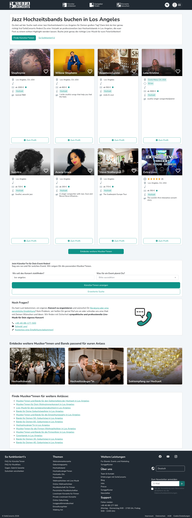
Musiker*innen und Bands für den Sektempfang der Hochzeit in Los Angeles (52, 400)
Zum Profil (31, 140)
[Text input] (165, 483)
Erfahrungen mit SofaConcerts (113, 477)
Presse (103, 486)
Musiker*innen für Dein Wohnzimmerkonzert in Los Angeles (45, 404)
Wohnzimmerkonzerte (62, 461)
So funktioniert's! (47, 37)
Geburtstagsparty (60, 464)
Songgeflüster (107, 464)
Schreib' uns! (21, 326)
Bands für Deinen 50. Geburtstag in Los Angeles (39, 418)
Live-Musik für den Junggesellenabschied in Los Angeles (43, 407)
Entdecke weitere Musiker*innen (96, 251)
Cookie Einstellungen (181, 516)
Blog (103, 480)
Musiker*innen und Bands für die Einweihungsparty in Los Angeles (48, 414)
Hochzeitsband (59, 468)
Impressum (149, 516)
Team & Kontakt (107, 474)
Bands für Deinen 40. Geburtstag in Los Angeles (39, 442)
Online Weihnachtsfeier (62, 484)
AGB (169, 516)
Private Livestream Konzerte (64, 497)
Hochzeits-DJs (59, 474)
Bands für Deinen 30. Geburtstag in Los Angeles (39, 439)
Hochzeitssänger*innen (62, 471)
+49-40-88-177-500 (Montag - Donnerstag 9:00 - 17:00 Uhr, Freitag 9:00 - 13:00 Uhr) (120, 508)
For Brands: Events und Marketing (115, 461)
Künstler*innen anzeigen (96, 285)
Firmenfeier (57, 477)
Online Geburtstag (60, 500)
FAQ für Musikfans (13, 464)
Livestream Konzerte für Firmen (66, 493)
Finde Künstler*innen (24, 37)
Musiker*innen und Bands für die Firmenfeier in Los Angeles (45, 432)
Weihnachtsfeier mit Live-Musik (66, 480)
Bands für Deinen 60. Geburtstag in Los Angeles (39, 421)
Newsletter (105, 493)
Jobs (103, 483)
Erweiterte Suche (96, 291)
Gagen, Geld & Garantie (14, 468)
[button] (176, 5)
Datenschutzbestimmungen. (165, 493)
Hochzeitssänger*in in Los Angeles (33, 425)
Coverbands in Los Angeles (29, 435)
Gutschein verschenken (14, 471)
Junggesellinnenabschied (63, 503)
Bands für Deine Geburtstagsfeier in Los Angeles (39, 411)
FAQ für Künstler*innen (15, 461)
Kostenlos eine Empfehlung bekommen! (34, 329)
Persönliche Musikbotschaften (65, 490)
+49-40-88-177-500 (25, 323)
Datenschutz (160, 516)
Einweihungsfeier (60, 506)
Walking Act (58, 510)
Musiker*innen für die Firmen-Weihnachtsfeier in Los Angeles (46, 428)
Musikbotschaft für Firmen (64, 487)
